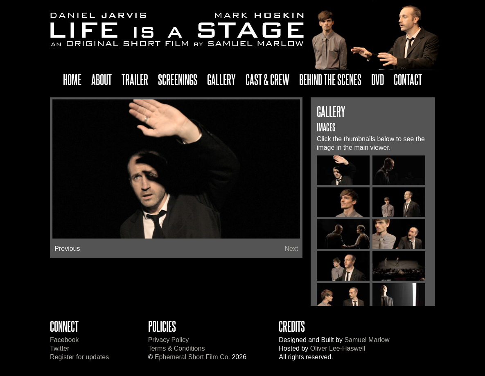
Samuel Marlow (366, 339)
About (101, 79)
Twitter (59, 348)
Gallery (221, 79)
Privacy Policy (168, 339)
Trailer (135, 79)
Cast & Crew (267, 79)
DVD (377, 79)
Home (72, 79)
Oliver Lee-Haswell (337, 348)
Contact (408, 79)
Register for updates (79, 356)
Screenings (177, 79)
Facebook (64, 339)
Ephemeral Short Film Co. (192, 356)
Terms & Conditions (176, 348)
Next (291, 248)
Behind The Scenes (330, 79)
